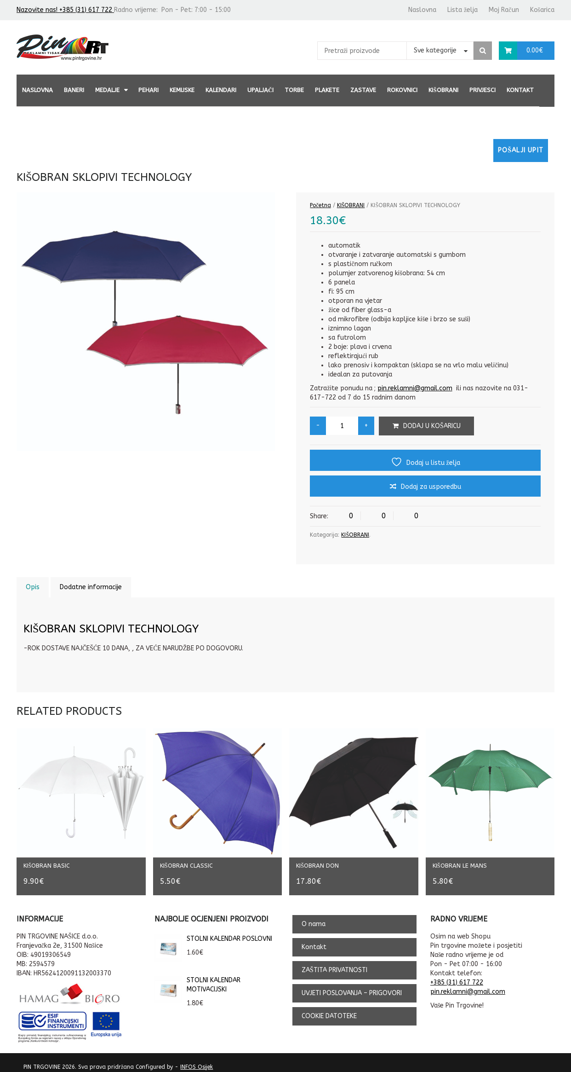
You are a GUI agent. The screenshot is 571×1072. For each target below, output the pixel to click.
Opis (33, 587)
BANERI (74, 90)
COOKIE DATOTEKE (329, 1010)
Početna (320, 205)
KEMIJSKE (182, 90)
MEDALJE (107, 90)
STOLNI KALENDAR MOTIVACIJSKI (197, 978)
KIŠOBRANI (443, 90)
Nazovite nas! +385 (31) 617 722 (65, 10)
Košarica (542, 10)
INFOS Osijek (196, 1060)
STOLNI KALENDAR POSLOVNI (213, 932)
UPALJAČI (260, 90)
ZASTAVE (363, 90)
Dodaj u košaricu (432, 426)
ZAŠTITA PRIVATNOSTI (334, 964)
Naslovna (422, 10)
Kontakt (520, 90)
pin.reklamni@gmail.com (414, 388)
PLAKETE (327, 90)
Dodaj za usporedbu (431, 487)
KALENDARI (221, 90)
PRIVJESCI (482, 90)
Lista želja (462, 10)
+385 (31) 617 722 (456, 976)
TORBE (294, 90)
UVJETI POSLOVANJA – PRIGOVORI (352, 987)
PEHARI (148, 90)
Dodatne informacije (91, 587)
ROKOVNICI (402, 90)
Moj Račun (504, 10)
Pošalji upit (520, 150)
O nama (313, 917)
